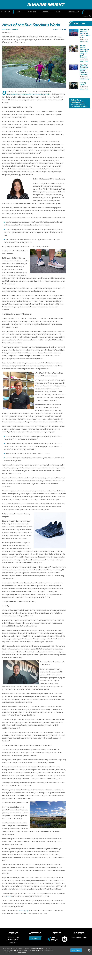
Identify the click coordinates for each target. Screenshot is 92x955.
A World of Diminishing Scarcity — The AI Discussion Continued (84, 66)
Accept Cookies (76, 950)
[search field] (83, 11)
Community (15, 25)
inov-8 (8, 892)
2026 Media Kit (35, 934)
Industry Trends (6, 25)
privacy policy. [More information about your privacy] (22, 952)
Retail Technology (84, 75)
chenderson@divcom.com (13, 937)
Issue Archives (31, 11)
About (55, 11)
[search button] (90, 11)
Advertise (43, 11)
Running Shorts (83, 80)
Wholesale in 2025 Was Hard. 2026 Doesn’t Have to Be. (84, 29)
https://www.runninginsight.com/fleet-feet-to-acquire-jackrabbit (28, 90)
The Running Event (69, 11)
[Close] (89, 950)
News (17, 11)
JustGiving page (23, 906)
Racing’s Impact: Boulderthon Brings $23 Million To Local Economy (84, 47)
